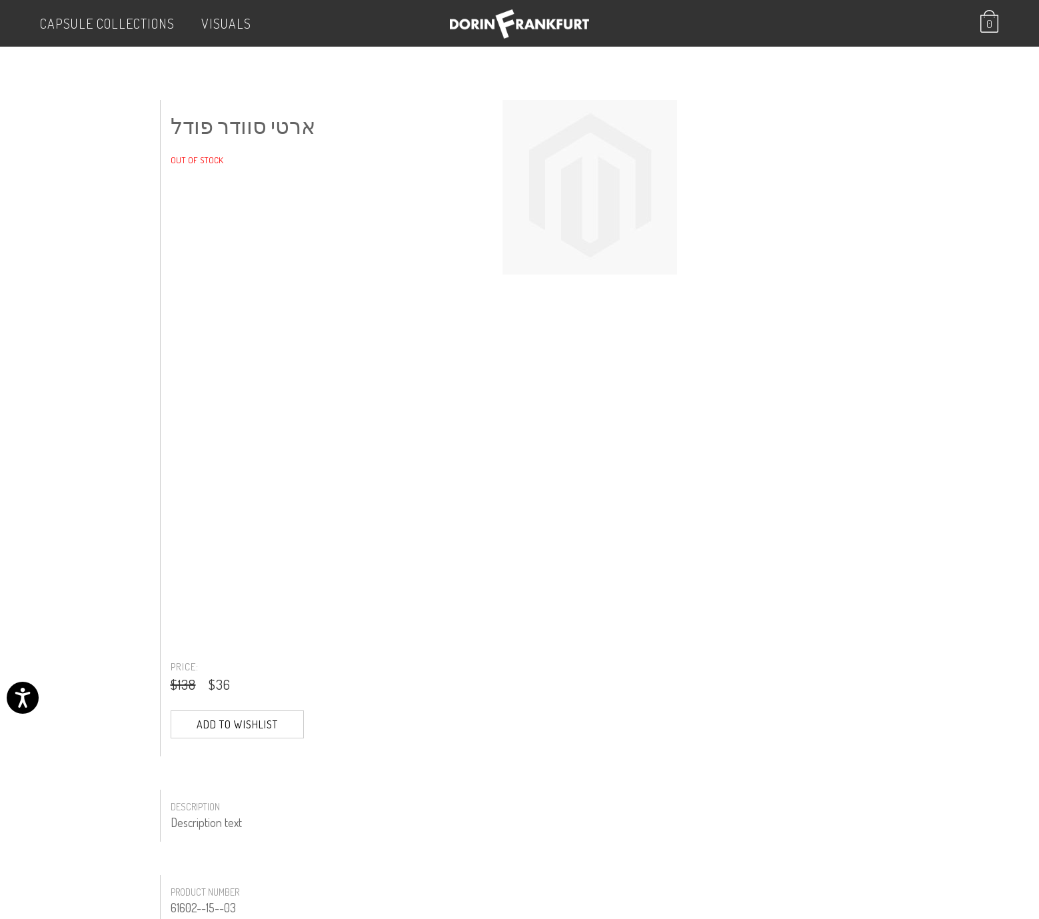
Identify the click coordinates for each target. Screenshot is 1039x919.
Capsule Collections (107, 23)
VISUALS (226, 23)
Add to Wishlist (237, 724)
